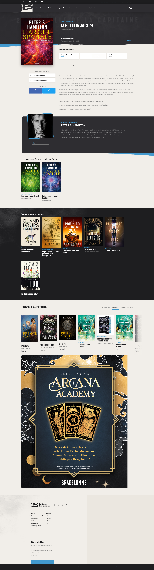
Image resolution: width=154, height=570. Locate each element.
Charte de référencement (96, 567)
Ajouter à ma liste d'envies (38, 80)
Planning (48, 513)
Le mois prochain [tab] (127, 307)
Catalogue (40, 8)
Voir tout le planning (56, 307)
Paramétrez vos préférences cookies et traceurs (118, 567)
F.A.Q (32, 520)
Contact (48, 518)
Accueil (33, 513)
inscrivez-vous (42, 562)
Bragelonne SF (75, 65)
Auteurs (51, 8)
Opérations (93, 8)
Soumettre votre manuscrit (109, 2)
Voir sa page (129, 122)
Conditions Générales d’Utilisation (58, 567)
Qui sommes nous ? (37, 516)
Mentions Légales (41, 567)
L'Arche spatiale (34, 14)
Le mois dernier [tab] (105, 307)
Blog (70, 8)
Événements (80, 8)
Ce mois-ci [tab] (115, 307)
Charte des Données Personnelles (78, 567)
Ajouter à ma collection (37, 75)
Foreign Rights (126, 2)
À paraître (62, 8)
